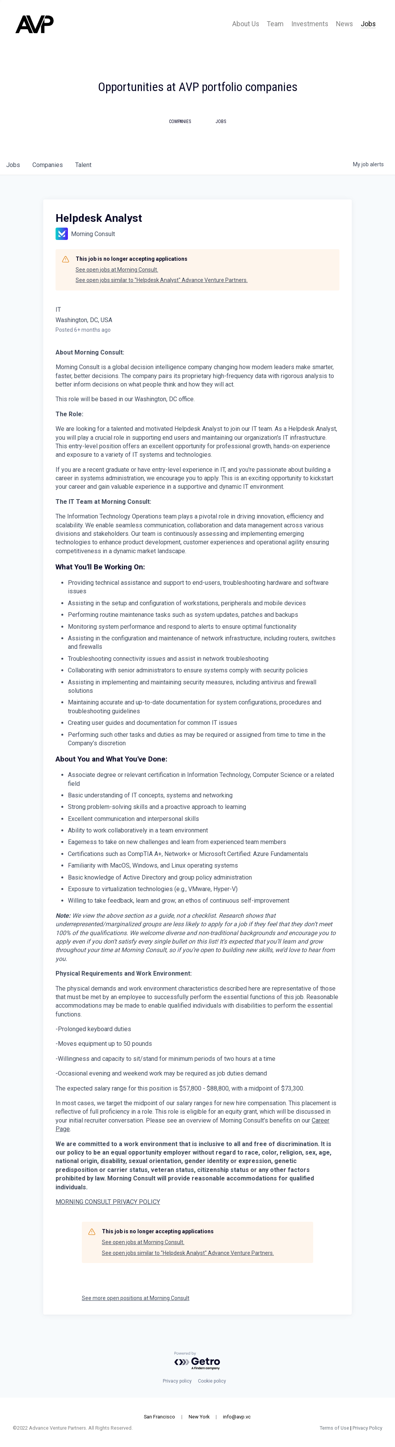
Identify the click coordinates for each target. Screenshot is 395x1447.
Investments (309, 24)
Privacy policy (177, 1381)
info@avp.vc (237, 1417)
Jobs (368, 24)
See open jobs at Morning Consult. (117, 270)
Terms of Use (333, 1428)
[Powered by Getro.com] (197, 1361)
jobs (13, 165)
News (344, 24)
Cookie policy (212, 1381)
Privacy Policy (366, 1428)
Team (275, 24)
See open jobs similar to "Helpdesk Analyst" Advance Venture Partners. (162, 280)
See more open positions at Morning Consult (135, 1298)
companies (47, 165)
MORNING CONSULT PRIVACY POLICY (108, 1202)
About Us (245, 24)
